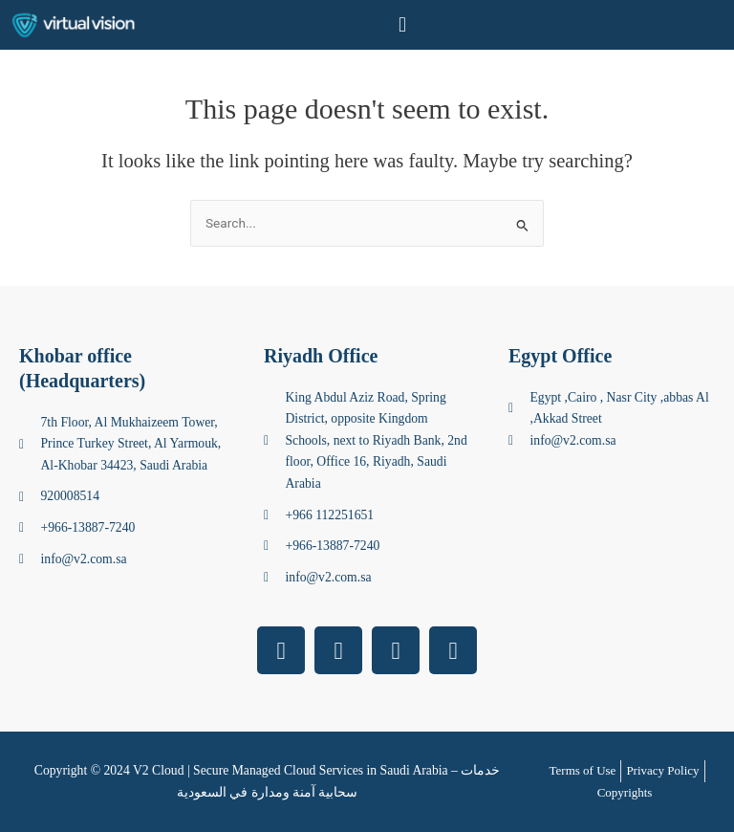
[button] (403, 24)
